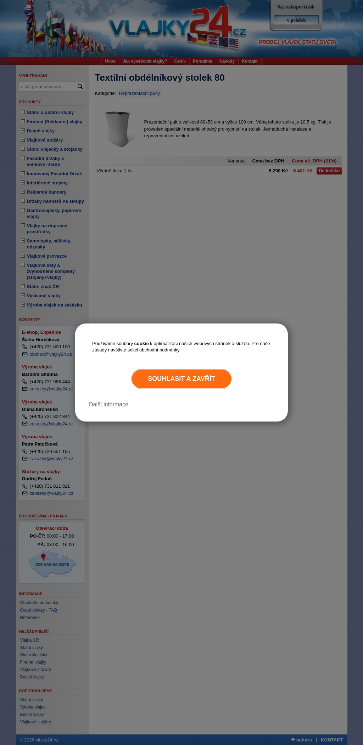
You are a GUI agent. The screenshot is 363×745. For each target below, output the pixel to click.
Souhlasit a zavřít (181, 378)
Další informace (108, 404)
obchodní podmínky (159, 350)
